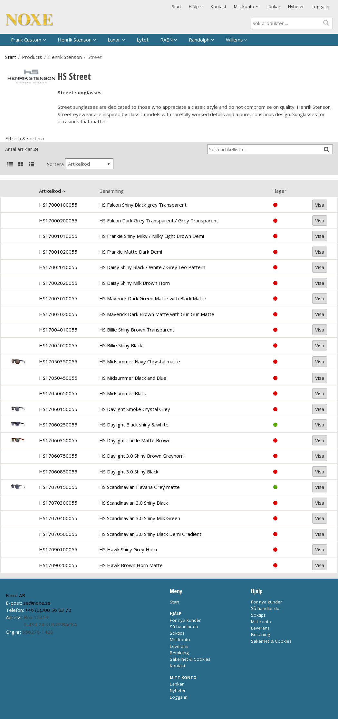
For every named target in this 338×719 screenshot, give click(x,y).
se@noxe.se (37, 603)
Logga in (320, 6)
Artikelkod (50, 191)
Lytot (143, 39)
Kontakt (218, 6)
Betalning (179, 653)
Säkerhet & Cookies (190, 659)
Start (176, 6)
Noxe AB (15, 595)
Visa (319, 204)
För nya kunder (185, 620)
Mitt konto (180, 639)
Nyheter (296, 6)
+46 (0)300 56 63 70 (48, 610)
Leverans (179, 646)
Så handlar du (184, 627)
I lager (279, 191)
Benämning (111, 191)
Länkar (273, 6)
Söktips (177, 633)
